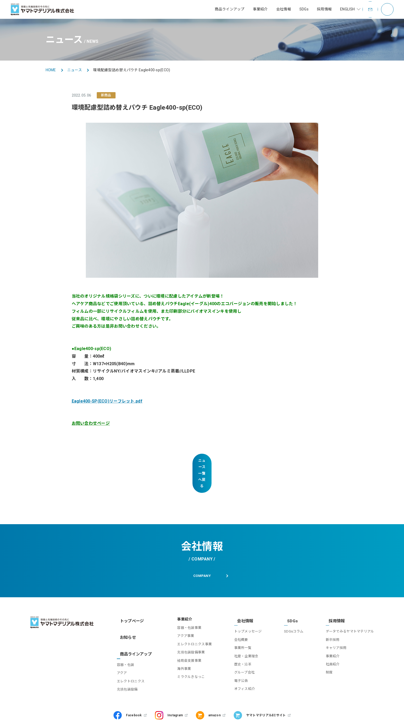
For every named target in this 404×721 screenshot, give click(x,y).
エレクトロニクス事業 (189, 621)
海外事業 (179, 645)
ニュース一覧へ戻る (202, 460)
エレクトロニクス (132, 646)
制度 (329, 645)
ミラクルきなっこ (186, 653)
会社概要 (238, 612)
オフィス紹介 (241, 662)
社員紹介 (333, 637)
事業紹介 (333, 629)
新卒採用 (333, 612)
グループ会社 (241, 645)
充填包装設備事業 (186, 629)
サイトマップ (48, 711)
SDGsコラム (292, 604)
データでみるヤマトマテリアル (350, 604)
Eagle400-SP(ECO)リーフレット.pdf (107, 401)
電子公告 (238, 653)
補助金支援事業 (184, 637)
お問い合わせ (20, 711)
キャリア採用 (336, 621)
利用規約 (72, 711)
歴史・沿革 (239, 637)
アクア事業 (180, 612)
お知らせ (125, 609)
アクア (123, 638)
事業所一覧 (239, 621)
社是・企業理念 (243, 629)
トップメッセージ (244, 604)
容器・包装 (127, 630)
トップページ (129, 596)
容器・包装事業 (184, 604)
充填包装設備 (128, 655)
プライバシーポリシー (104, 711)
